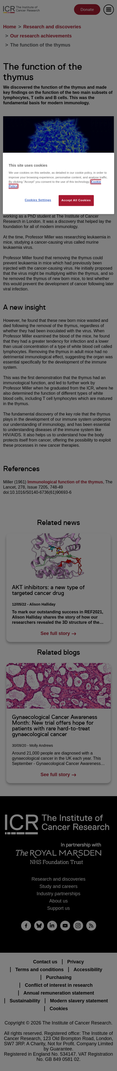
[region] (58, 183)
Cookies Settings (38, 200)
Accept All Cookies (76, 200)
